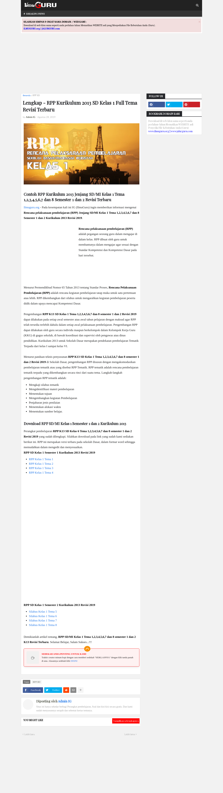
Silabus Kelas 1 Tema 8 (43, 625)
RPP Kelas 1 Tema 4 (41, 472)
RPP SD (36, 95)
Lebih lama (129, 734)
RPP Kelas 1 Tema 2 (41, 463)
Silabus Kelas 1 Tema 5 (43, 611)
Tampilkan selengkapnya (126, 720)
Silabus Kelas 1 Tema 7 (43, 620)
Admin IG (64, 701)
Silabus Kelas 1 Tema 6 (43, 616)
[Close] (199, 22)
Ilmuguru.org (31, 207)
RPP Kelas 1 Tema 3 (41, 468)
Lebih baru (29, 734)
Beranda (26, 95)
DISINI (74, 661)
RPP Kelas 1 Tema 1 (41, 459)
